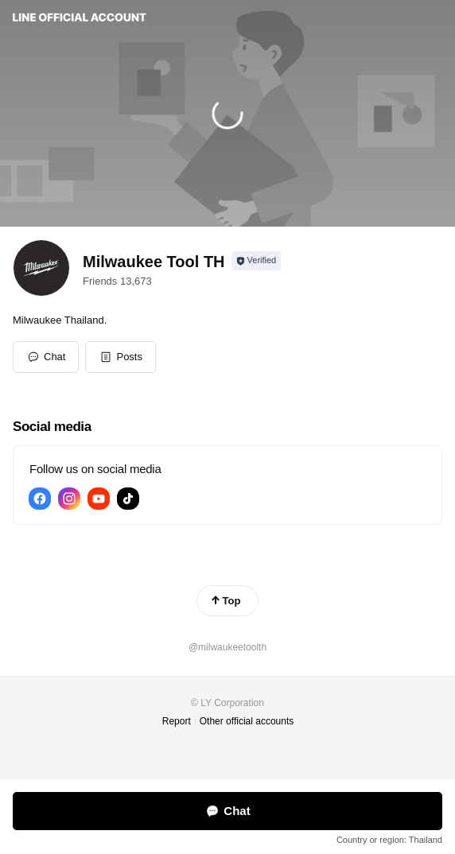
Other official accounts (247, 721)
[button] (120, 357)
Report (176, 721)
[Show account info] (256, 260)
